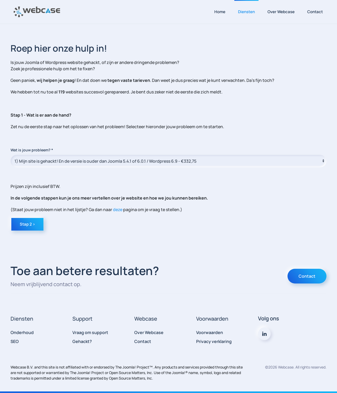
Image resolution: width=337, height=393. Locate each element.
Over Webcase (281, 11)
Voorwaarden (209, 332)
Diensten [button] (246, 11)
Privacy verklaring (214, 341)
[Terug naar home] (37, 12)
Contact (315, 11)
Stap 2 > (27, 224)
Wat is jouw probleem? (32, 149)
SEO (15, 341)
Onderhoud (22, 332)
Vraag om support (90, 332)
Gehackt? (82, 341)
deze (117, 209)
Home (219, 11)
